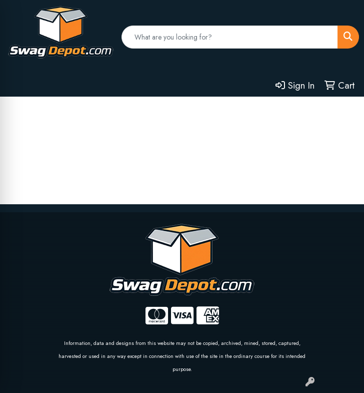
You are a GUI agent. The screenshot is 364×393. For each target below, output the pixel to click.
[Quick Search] (230, 37)
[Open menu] (344, 111)
